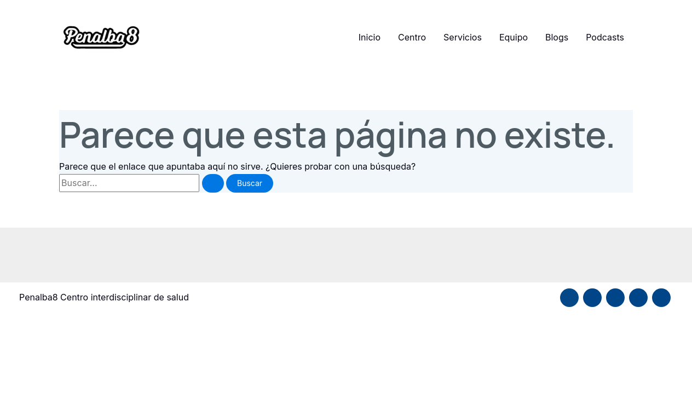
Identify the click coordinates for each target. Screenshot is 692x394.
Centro (412, 37)
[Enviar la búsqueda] (213, 183)
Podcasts (605, 37)
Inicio (369, 37)
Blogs (556, 37)
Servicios (462, 37)
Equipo (513, 37)
